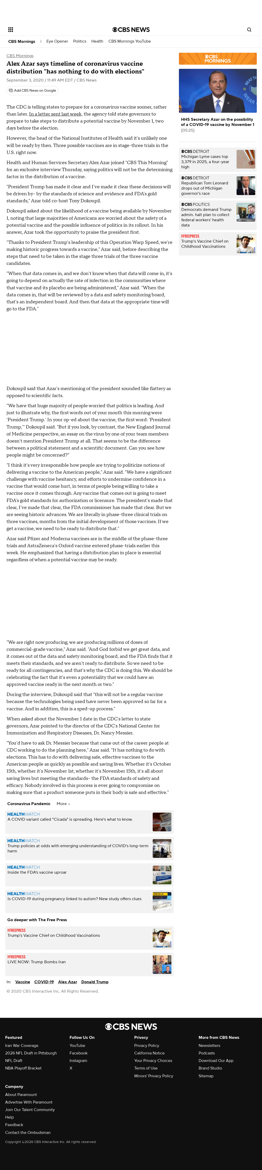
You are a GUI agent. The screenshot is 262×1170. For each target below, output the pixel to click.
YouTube (77, 1046)
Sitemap (206, 1076)
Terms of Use (146, 1068)
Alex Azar (67, 982)
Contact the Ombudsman (28, 1133)
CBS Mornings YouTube (130, 41)
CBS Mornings (21, 41)
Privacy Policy (146, 1046)
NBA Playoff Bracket (23, 1068)
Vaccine (22, 982)
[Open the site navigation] (49, 29)
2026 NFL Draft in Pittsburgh (31, 1053)
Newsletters (209, 1046)
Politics (79, 41)
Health (97, 41)
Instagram (78, 1061)
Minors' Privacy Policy (153, 1076)
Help (9, 1117)
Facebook (79, 1053)
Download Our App (216, 1061)
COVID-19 (44, 982)
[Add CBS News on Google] (32, 90)
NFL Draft (13, 1061)
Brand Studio (210, 1068)
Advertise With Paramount (28, 1102)
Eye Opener (57, 41)
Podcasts (207, 1053)
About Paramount (21, 1095)
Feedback (14, 1125)
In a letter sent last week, (56, 114)
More (63, 803)
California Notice (149, 1053)
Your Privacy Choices (153, 1061)
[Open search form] (249, 29)
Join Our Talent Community (30, 1110)
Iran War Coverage (21, 1046)
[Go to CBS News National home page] (131, 29)
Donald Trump (95, 982)
